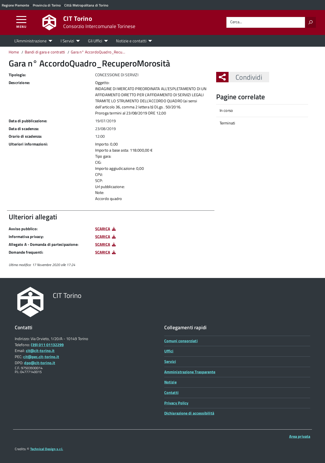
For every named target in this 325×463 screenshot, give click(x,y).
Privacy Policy (176, 403)
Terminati (227, 123)
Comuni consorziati (181, 341)
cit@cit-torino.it (40, 351)
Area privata (299, 436)
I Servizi (67, 41)
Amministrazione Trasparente (189, 372)
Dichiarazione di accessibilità (189, 413)
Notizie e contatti (131, 41)
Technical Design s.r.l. (46, 448)
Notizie (170, 382)
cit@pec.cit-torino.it (41, 357)
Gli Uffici (95, 41)
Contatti (171, 392)
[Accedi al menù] (21, 22)
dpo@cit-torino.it (39, 363)
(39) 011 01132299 (47, 345)
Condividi (245, 77)
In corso (226, 110)
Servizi (170, 361)
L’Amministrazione (30, 41)
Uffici (169, 351)
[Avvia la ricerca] (310, 22)
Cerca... (236, 22)
